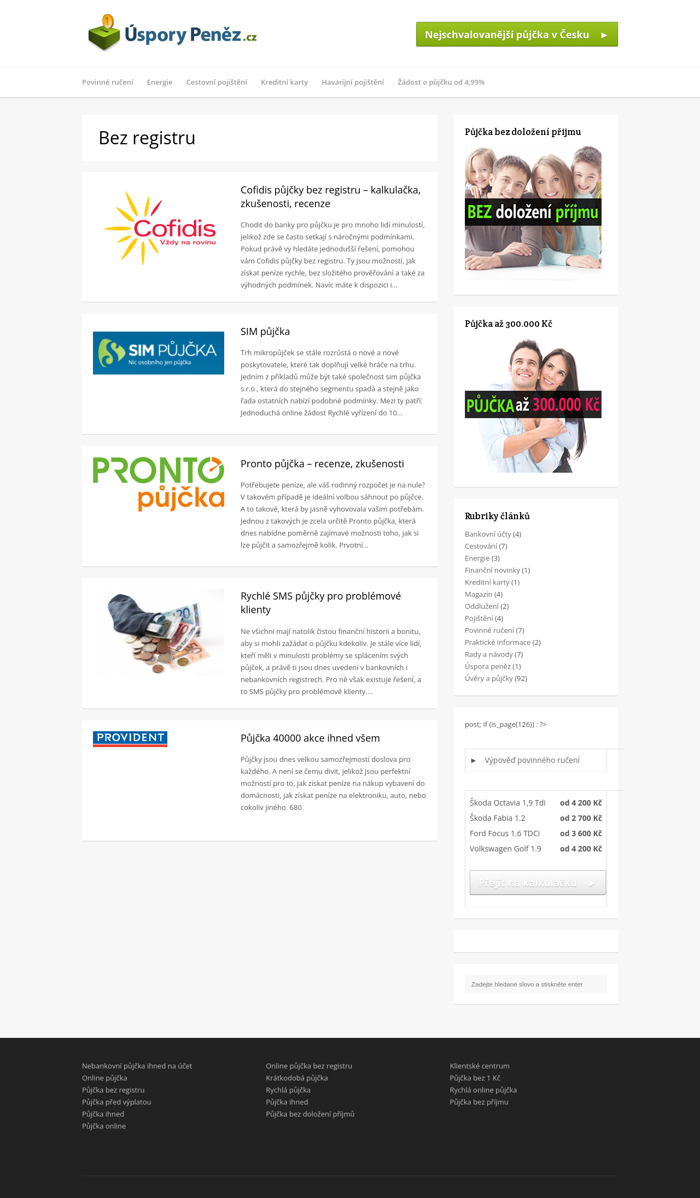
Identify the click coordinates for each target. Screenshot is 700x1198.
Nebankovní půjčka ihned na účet (137, 1066)
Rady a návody (489, 654)
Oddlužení (482, 606)
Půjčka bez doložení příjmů (310, 1114)
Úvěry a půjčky (489, 678)
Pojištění (479, 618)
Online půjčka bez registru (309, 1066)
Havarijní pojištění (353, 82)
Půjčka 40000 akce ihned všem (310, 737)
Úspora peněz (488, 666)
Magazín (479, 594)
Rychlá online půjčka (483, 1090)
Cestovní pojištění (216, 82)
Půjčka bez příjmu (479, 1102)
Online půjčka (104, 1078)
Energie (160, 82)
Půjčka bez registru (113, 1090)
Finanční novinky (492, 570)
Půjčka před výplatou (116, 1102)
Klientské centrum (480, 1066)
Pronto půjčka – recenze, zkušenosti (322, 463)
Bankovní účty (488, 534)
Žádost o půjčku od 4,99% (441, 82)
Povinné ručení (107, 82)
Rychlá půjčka (288, 1090)
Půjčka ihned (103, 1114)
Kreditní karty (284, 82)
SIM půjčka (265, 331)
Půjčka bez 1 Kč (475, 1078)
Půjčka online (104, 1126)
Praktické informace (497, 642)
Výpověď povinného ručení (532, 760)
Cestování (481, 546)
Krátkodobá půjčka (297, 1078)
